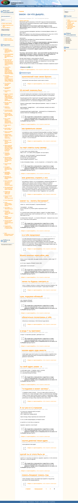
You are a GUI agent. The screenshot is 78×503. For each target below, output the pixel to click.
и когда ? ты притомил (30, 331)
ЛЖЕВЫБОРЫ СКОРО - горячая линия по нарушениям (8, 136)
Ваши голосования (9, 40)
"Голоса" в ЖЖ (70, 23)
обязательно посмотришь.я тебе (36, 317)
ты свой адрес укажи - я (31, 367)
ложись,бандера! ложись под (35, 475)
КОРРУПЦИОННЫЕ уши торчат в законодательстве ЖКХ (9, 56)
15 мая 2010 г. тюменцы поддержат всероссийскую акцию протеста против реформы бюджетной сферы (9, 70)
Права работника (71, 26)
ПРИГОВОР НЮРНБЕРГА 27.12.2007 (8, 173)
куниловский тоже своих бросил (36, 77)
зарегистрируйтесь (30, 69)
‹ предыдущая (38, 489)
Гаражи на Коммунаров (7, 107)
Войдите (22, 69)
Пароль (3, 19)
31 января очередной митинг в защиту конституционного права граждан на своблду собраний (9, 78)
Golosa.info (16, 1)
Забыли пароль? (6, 27)
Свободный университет (70, 25)
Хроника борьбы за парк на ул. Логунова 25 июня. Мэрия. (9, 222)
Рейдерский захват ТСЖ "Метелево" (7, 192)
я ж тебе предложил (31, 235)
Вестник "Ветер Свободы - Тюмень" (8, 103)
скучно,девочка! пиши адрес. (35, 441)
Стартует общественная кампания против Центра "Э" (8, 50)
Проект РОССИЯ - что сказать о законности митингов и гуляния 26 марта (9, 183)
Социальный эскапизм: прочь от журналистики (8, 227)
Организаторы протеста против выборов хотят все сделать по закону (8, 159)
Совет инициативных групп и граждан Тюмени (8, 204)
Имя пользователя (5, 16)
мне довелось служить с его (35, 178)
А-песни (69, 22)
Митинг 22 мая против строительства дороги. (8, 142)
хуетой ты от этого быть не (32, 454)
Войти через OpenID (7, 23)
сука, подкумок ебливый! (31, 296)
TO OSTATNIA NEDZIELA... (8, 88)
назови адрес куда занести (34, 350)
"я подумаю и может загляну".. (36, 389)
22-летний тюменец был (31, 90)
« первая (27, 489)
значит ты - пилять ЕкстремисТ (34, 201)
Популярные (30, 6)
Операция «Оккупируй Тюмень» (7, 154)
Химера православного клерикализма (8, 217)
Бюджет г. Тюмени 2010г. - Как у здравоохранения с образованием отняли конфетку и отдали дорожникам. (9, 97)
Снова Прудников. (9, 200)
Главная (21, 11)
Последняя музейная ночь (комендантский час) (8, 168)
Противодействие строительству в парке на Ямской (9, 188)
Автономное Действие (70, 28)
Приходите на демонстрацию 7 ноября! (8, 177)
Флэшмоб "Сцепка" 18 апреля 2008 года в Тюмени (9, 213)
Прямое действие (24, 20)
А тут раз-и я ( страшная (31, 408)
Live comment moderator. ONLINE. (8, 84)
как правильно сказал (32, 128)
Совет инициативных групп (72, 21)
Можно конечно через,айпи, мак (34, 255)
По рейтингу (58, 6)
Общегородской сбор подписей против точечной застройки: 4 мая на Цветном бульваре (8, 148)
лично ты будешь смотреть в (35, 281)
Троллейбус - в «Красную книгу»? (9, 208)
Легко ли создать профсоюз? (8, 132)
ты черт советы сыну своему (33, 148)
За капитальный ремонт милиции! (9, 111)
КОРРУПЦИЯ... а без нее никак (8, 129)
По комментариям (47, 6)
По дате (38, 6)
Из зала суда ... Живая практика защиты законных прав (9, 115)
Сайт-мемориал (20, 6)
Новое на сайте (8, 38)
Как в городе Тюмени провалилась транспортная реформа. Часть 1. (9, 121)
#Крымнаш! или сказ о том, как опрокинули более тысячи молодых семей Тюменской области (9, 62)
